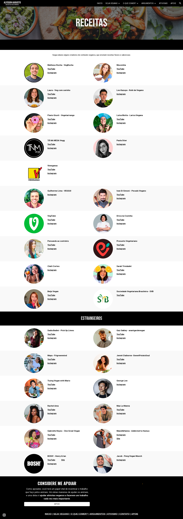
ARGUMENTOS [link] (147, 3)
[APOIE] (57, 504)
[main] (91, 23)
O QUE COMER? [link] (129, 3)
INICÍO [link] (99, 3)
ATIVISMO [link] (163, 3)
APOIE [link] (173, 3)
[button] (180, 3)
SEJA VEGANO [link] (112, 3)
